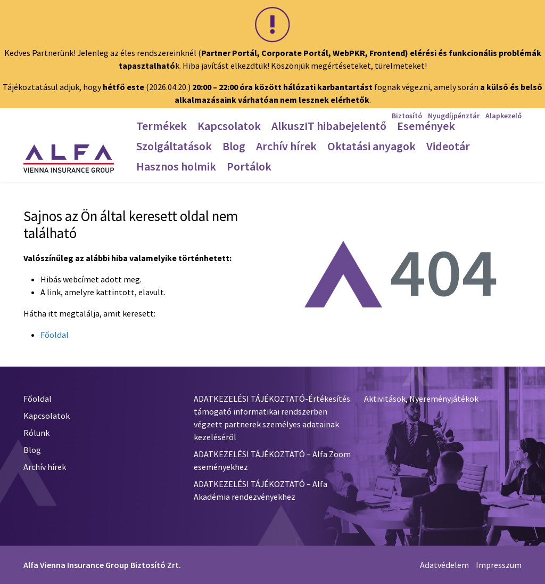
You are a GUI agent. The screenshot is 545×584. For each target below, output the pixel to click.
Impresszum (499, 564)
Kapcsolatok (46, 415)
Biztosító (407, 115)
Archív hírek (44, 466)
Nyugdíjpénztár (454, 115)
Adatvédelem (444, 564)
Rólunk (36, 432)
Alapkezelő (503, 115)
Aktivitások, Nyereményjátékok (421, 398)
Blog (32, 449)
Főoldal (54, 334)
